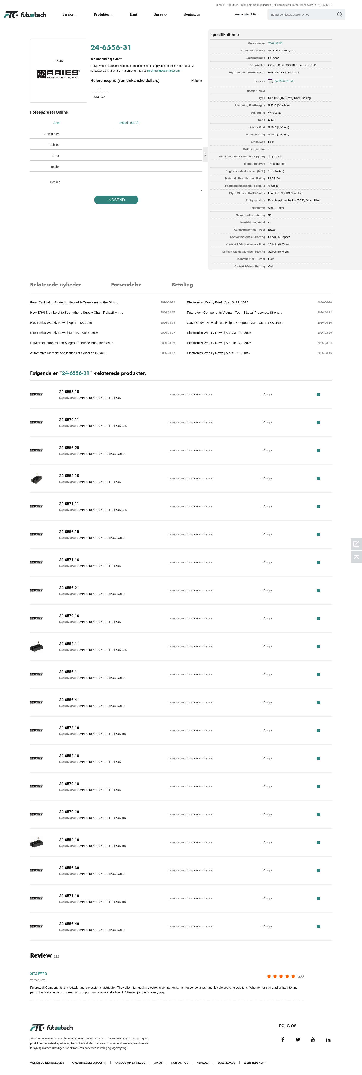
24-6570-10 (69, 812)
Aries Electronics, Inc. (281, 50)
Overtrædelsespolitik (89, 1062)
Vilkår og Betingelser (47, 1062)
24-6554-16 (69, 476)
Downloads (226, 1062)
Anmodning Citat (248, 14)
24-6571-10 (69, 896)
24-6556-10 (69, 532)
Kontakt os (193, 14)
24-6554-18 (69, 756)
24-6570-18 (69, 784)
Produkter (232, 4)
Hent (134, 14)
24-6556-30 (69, 868)
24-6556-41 (69, 700)
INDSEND (116, 200)
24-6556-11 (69, 672)
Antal (56, 122)
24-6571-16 (69, 560)
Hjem (219, 4)
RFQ (318, 394)
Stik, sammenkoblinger (255, 4)
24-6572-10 (69, 728)
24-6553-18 (69, 392)
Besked (55, 182)
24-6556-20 (69, 448)
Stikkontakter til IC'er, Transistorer (293, 4)
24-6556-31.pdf (284, 81)
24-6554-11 (69, 644)
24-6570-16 (69, 616)
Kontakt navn (51, 133)
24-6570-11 (69, 420)
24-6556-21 (69, 588)
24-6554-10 (69, 840)
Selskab (55, 144)
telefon (55, 166)
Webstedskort (255, 1062)
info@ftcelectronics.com (163, 70)
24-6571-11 (69, 504)
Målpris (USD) (129, 122)
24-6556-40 (69, 924)
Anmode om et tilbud (130, 1062)
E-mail (56, 155)
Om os (159, 14)
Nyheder (203, 1062)
